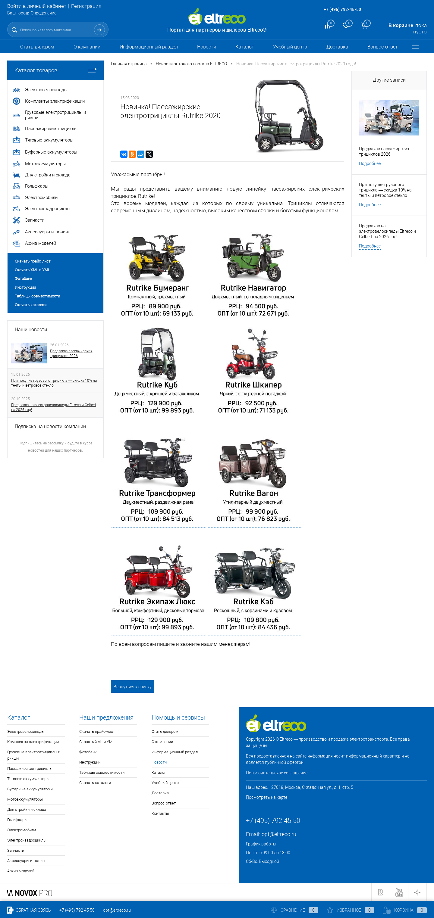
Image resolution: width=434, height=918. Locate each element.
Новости (206, 47)
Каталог (244, 47)
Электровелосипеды (25, 731)
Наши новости (31, 329)
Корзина (405, 910)
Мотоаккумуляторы (25, 799)
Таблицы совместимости (37, 296)
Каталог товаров (55, 70)
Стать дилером (37, 47)
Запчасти (15, 850)
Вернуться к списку (133, 686)
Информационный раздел (149, 47)
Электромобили (21, 830)
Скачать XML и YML (32, 270)
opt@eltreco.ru (279, 834)
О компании (87, 47)
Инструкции (25, 287)
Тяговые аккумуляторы (28, 778)
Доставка (337, 47)
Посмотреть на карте (266, 797)
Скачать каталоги (30, 305)
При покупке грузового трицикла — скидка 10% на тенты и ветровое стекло (54, 382)
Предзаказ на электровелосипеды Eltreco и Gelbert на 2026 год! (53, 407)
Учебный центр (290, 47)
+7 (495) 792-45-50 (342, 9)
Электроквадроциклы (26, 840)
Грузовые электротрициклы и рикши (33, 755)
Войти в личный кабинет (36, 6)
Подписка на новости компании (50, 426)
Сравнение (294, 910)
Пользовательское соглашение (276, 772)
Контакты (160, 813)
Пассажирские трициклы (29, 768)
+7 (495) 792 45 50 (77, 910)
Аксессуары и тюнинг (26, 860)
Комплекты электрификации (33, 741)
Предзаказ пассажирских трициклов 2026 (71, 353)
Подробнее (370, 163)
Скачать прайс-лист (32, 261)
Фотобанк (23, 278)
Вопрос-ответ (382, 47)
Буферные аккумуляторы (30, 789)
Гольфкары (17, 819)
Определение (43, 13)
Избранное (350, 910)
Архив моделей (20, 871)
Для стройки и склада (26, 809)
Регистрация (86, 6)
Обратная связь (29, 910)
